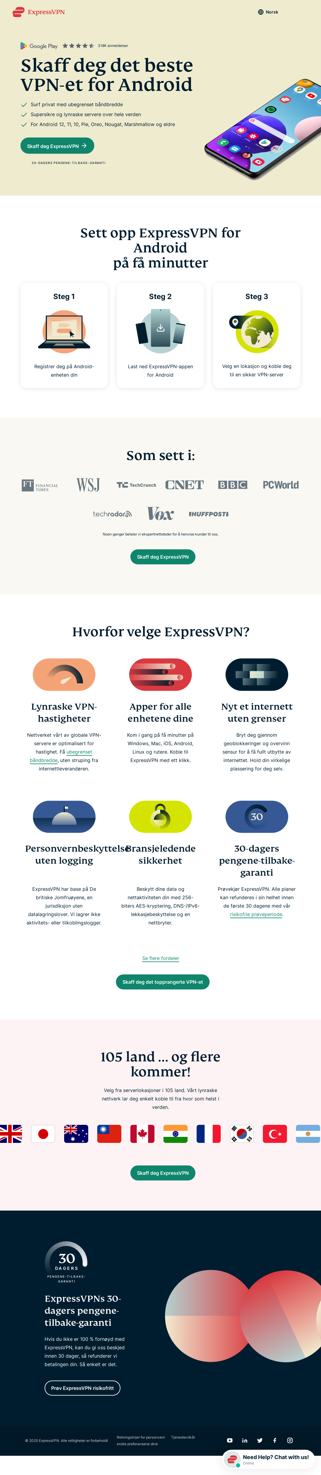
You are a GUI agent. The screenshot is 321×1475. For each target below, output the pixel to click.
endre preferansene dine (137, 1463)
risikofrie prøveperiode (256, 917)
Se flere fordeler (160, 961)
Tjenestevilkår (183, 1456)
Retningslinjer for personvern (141, 1456)
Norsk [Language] (261, 11)
